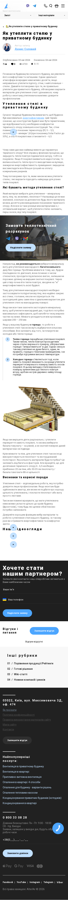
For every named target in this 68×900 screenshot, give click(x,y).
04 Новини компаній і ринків (26, 679)
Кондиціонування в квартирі (20, 803)
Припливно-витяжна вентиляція (22, 776)
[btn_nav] (63, 6)
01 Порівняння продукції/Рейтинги (30, 663)
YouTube (21, 882)
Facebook (8, 882)
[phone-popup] (46, 6)
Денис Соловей (25, 49)
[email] (25, 240)
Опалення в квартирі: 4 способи (21, 782)
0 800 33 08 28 (15, 817)
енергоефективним (33, 118)
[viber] (28, 7)
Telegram (49, 882)
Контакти (8, 729)
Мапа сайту (10, 724)
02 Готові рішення (20, 668)
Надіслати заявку (20, 247)
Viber (61, 882)
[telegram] (34, 7)
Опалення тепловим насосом (20, 792)
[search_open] (50, 6)
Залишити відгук (44, 630)
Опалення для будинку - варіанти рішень (27, 787)
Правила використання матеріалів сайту (27, 719)
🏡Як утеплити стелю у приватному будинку (31, 26)
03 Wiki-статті (17, 674)
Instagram (35, 882)
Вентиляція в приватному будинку (23, 766)
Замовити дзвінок (17, 853)
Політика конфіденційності (19, 714)
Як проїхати (10, 709)
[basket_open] (57, 6)
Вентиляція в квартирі (16, 771)
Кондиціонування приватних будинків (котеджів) (32, 797)
